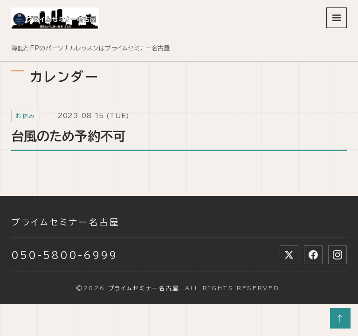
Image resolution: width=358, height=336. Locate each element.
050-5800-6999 (64, 254)
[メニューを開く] (336, 17)
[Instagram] (337, 254)
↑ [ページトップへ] (340, 318)
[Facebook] (313, 254)
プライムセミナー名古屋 (65, 222)
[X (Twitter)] (289, 254)
